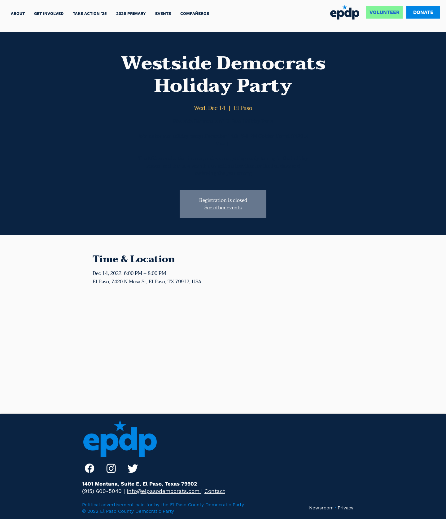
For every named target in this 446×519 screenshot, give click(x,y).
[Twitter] (133, 468)
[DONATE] (423, 12)
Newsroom (321, 508)
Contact (214, 491)
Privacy (345, 508)
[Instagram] (111, 468)
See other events (223, 207)
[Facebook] (89, 468)
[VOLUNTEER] (384, 12)
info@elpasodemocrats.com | (165, 491)
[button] (90, 13)
